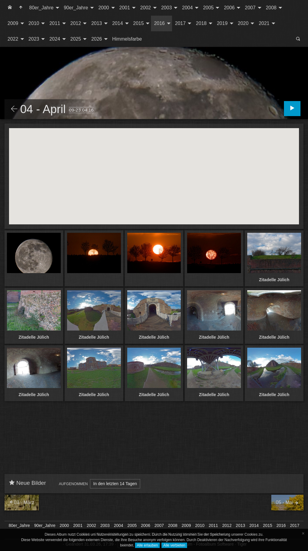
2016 (159, 23)
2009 (13, 23)
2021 (264, 23)
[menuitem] (10, 8)
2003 (166, 7)
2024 (54, 39)
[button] (154, 170)
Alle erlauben (147, 545)
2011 (54, 23)
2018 (201, 23)
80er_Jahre (41, 7)
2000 (103, 7)
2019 (222, 23)
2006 (229, 7)
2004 (187, 7)
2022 (13, 39)
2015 (138, 23)
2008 (271, 7)
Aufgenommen (73, 484)
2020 (243, 23)
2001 (124, 7)
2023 (34, 39)
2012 (75, 23)
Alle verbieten (174, 545)
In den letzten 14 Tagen (115, 483)
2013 (96, 23)
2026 (96, 39)
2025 (75, 39)
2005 (208, 7)
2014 (117, 23)
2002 (145, 7)
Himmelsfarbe (127, 39)
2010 (34, 23)
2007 (250, 7)
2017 (180, 23)
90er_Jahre (76, 7)
